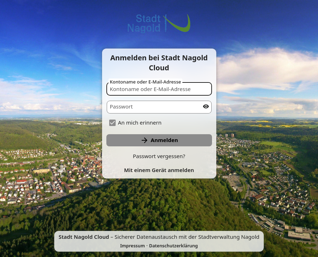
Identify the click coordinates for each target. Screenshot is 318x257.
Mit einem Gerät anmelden (159, 169)
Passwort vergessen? (159, 156)
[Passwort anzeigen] (206, 106)
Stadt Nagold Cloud (84, 236)
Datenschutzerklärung (173, 246)
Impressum (132, 246)
